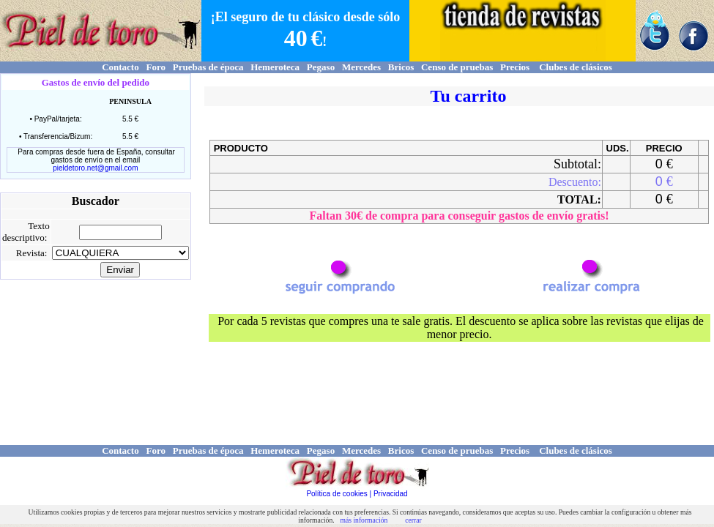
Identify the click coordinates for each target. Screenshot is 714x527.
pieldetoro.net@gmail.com (95, 168)
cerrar (413, 520)
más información (364, 520)
